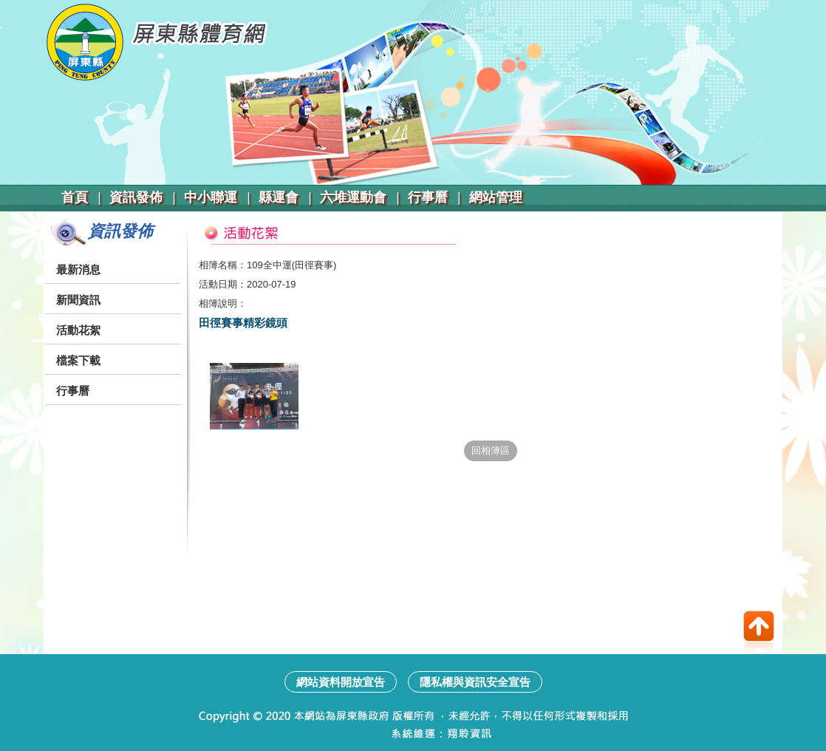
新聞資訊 (78, 299)
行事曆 (72, 390)
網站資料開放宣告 (340, 682)
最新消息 (78, 269)
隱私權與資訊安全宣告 (475, 682)
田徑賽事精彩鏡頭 (243, 322)
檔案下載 (78, 360)
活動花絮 (78, 330)
